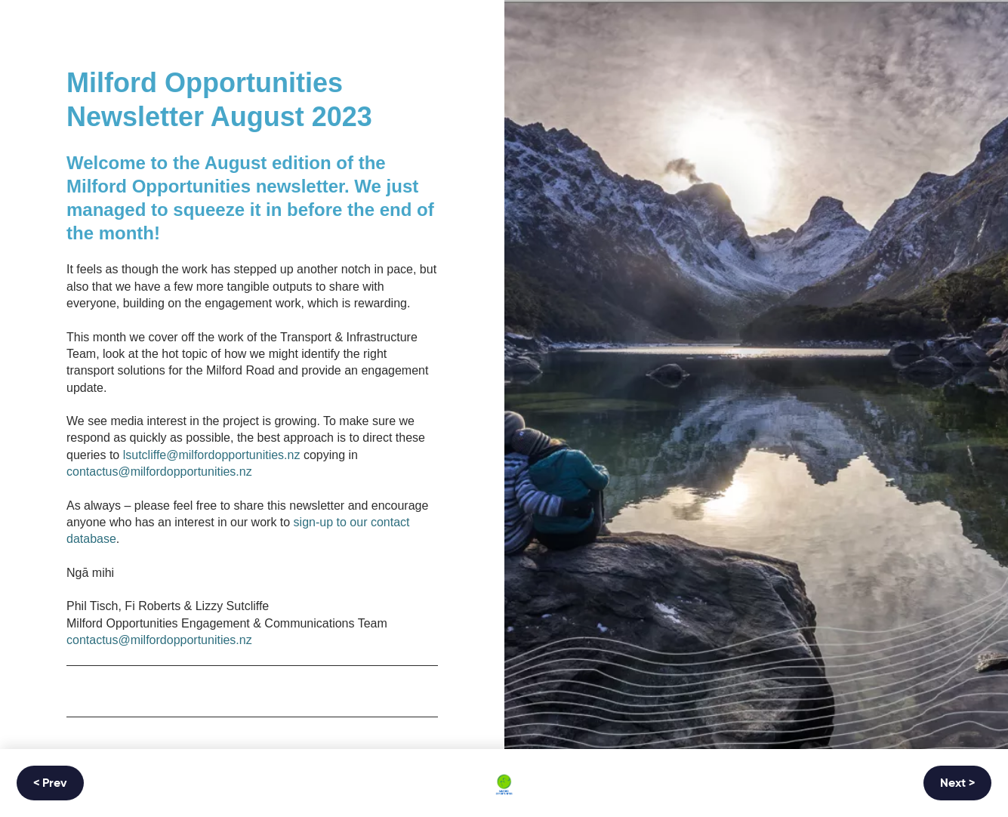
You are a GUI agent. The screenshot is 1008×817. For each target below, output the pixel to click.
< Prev (50, 784)
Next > (957, 784)
